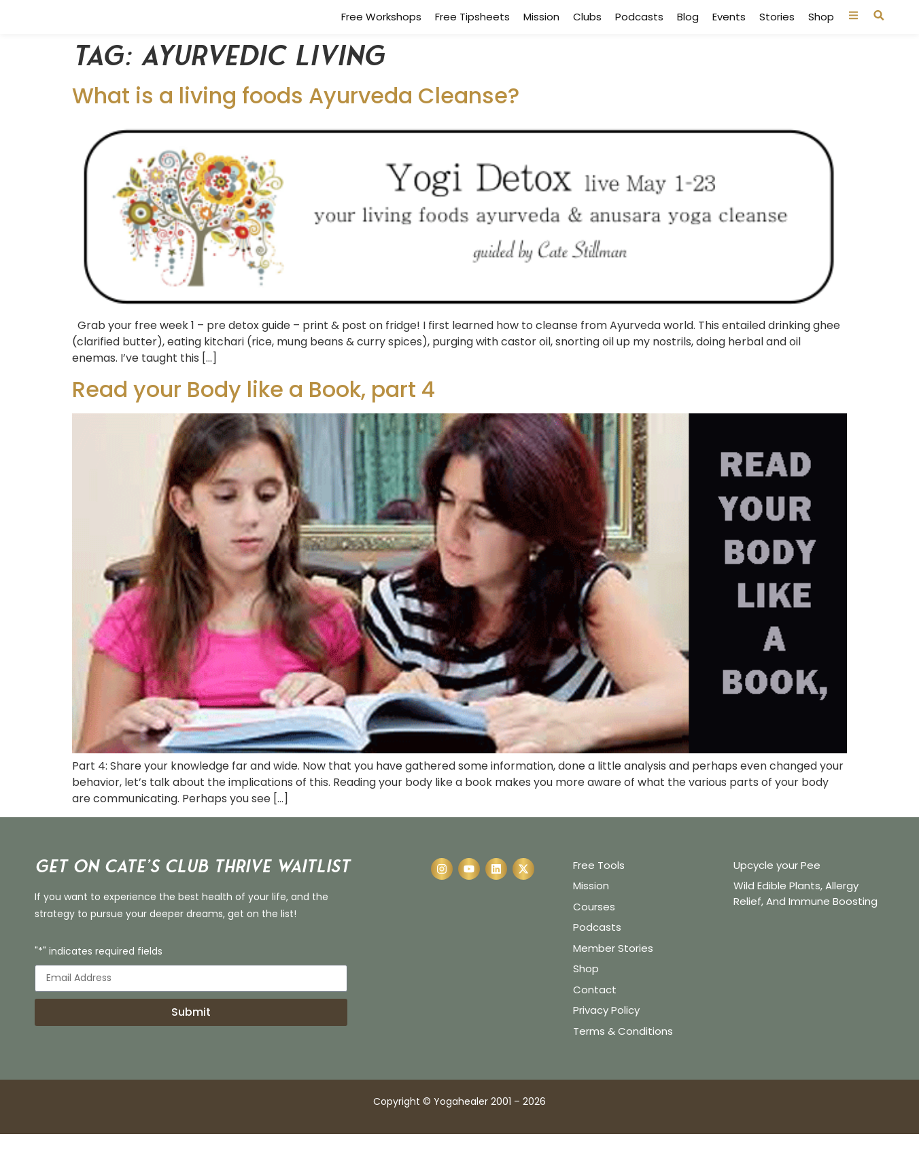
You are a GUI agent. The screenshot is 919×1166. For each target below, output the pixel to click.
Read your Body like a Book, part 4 (253, 421)
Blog (688, 33)
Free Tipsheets (472, 33)
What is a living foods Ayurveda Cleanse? (295, 127)
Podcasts (639, 33)
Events (729, 33)
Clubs (587, 33)
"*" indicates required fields (98, 984)
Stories (777, 33)
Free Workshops (381, 33)
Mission (541, 33)
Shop (821, 33)
